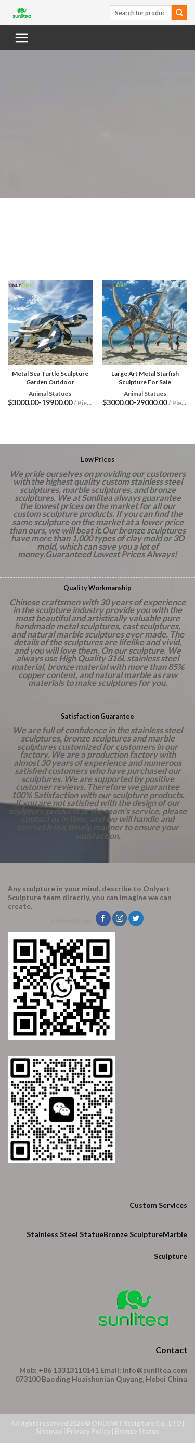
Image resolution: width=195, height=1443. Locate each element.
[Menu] (21, 38)
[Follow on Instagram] (119, 918)
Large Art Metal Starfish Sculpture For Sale (145, 377)
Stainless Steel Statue (65, 1234)
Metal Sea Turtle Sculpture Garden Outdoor (50, 377)
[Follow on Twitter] (136, 918)
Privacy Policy (89, 1431)
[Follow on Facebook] (103, 918)
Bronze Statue (137, 1431)
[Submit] (179, 13)
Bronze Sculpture (133, 1234)
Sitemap (49, 1431)
